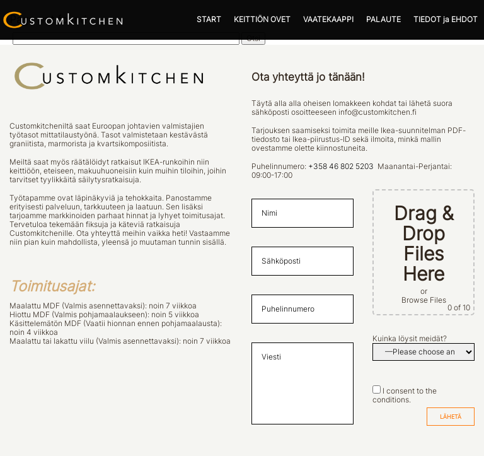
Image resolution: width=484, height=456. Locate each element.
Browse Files (423, 300)
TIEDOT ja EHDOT (445, 19)
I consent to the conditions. (404, 395)
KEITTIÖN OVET (262, 19)
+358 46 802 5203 (341, 166)
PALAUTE (383, 19)
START (209, 19)
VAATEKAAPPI (328, 19)
